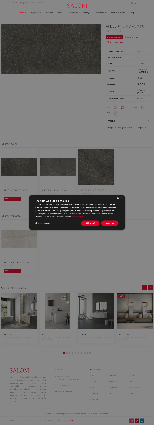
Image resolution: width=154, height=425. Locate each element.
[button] (42, 223)
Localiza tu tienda (36, 3)
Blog (132, 13)
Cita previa (24, 3)
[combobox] (118, 198)
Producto (24, 13)
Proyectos (49, 13)
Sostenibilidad (74, 13)
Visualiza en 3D (101, 13)
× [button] (121, 198)
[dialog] (77, 212)
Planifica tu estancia (118, 13)
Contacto (14, 3)
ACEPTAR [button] (110, 223)
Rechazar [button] (90, 223)
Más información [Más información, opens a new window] (79, 216)
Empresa (60, 13)
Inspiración (35, 13)
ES (136, 3)
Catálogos (87, 13)
